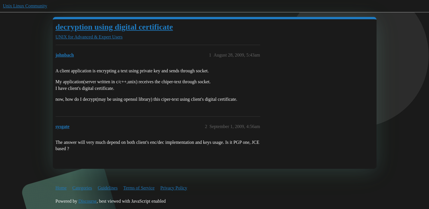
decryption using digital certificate (114, 26)
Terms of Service (138, 187)
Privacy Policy (173, 187)
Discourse (87, 201)
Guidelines (107, 187)
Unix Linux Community (25, 5)
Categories (82, 187)
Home (61, 187)
